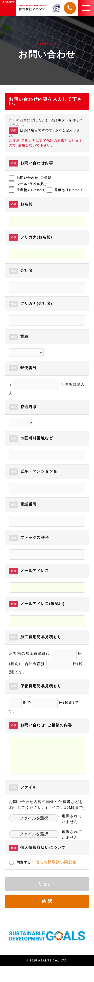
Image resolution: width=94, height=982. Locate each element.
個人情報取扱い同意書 (54, 862)
